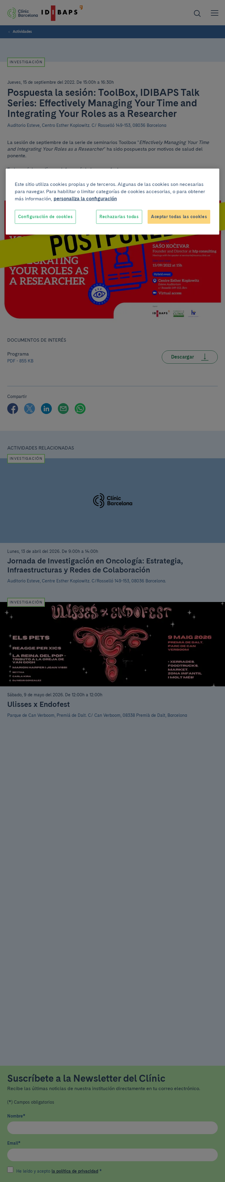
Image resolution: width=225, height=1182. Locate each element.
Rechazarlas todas (119, 216)
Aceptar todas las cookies (179, 216)
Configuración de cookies (45, 216)
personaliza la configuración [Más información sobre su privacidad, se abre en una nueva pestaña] (85, 199)
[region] (113, 202)
